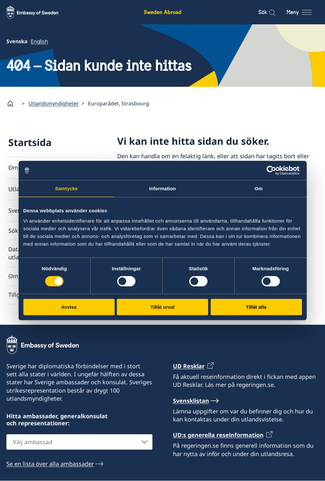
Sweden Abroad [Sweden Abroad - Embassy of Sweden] (163, 12)
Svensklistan (25, 211)
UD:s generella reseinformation (218, 435)
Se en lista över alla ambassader (50, 464)
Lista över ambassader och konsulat (179, 179)
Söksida (18, 230)
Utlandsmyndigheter (53, 103)
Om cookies (24, 276)
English (39, 41)
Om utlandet (25, 168)
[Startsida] (12, 103)
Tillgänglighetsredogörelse (44, 294)
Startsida (30, 142)
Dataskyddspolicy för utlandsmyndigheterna (39, 253)
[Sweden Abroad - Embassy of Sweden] (38, 12)
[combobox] (79, 442)
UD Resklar (189, 366)
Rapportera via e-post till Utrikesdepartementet (182, 231)
